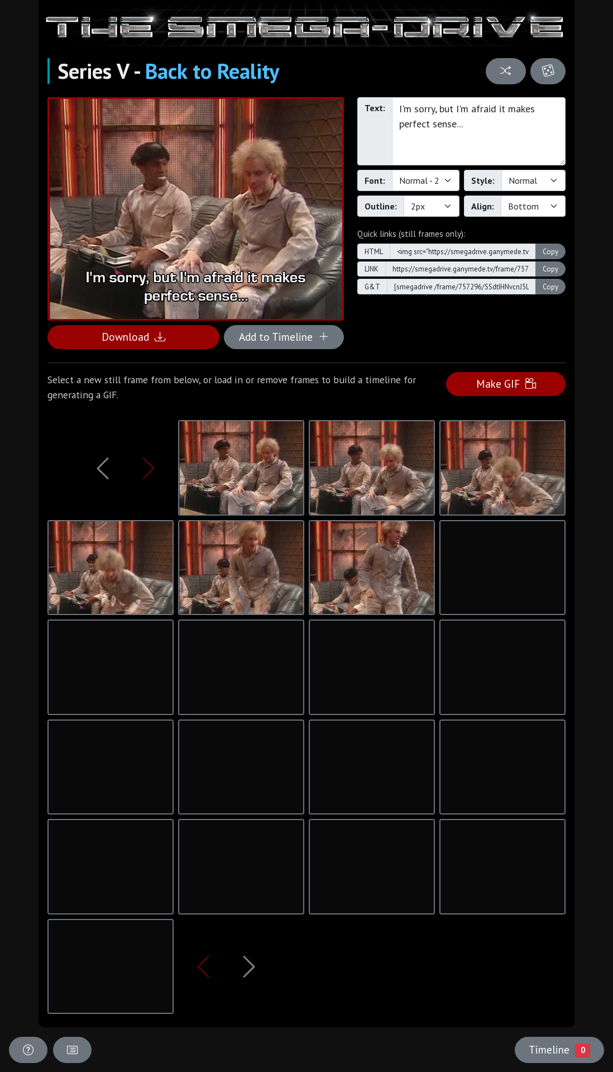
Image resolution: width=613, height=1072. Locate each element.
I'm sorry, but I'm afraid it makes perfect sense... (479, 131)
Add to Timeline (284, 337)
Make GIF (506, 383)
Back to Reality (212, 71)
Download (133, 337)
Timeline (559, 1049)
